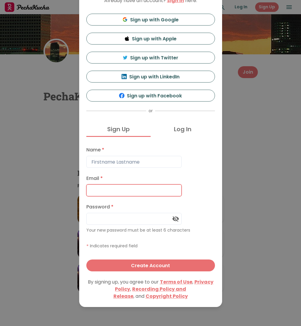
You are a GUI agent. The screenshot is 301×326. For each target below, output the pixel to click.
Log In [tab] (182, 129)
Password (99, 206)
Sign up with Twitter (151, 57)
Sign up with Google (150, 19)
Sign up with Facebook (150, 95)
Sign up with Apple (150, 38)
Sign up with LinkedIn (150, 76)
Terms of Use (176, 281)
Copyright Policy (167, 296)
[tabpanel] (150, 207)
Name (95, 149)
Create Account (150, 265)
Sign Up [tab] (118, 129)
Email (94, 178)
